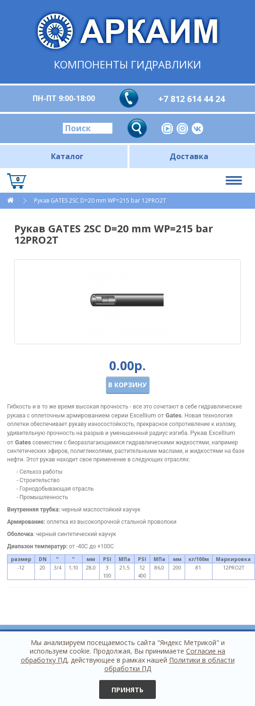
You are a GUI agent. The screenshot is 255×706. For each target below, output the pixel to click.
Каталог (67, 156)
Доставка (189, 156)
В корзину (127, 384)
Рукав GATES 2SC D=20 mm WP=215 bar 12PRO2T (100, 200)
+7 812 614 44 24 (191, 98)
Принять (127, 689)
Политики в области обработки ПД (169, 664)
